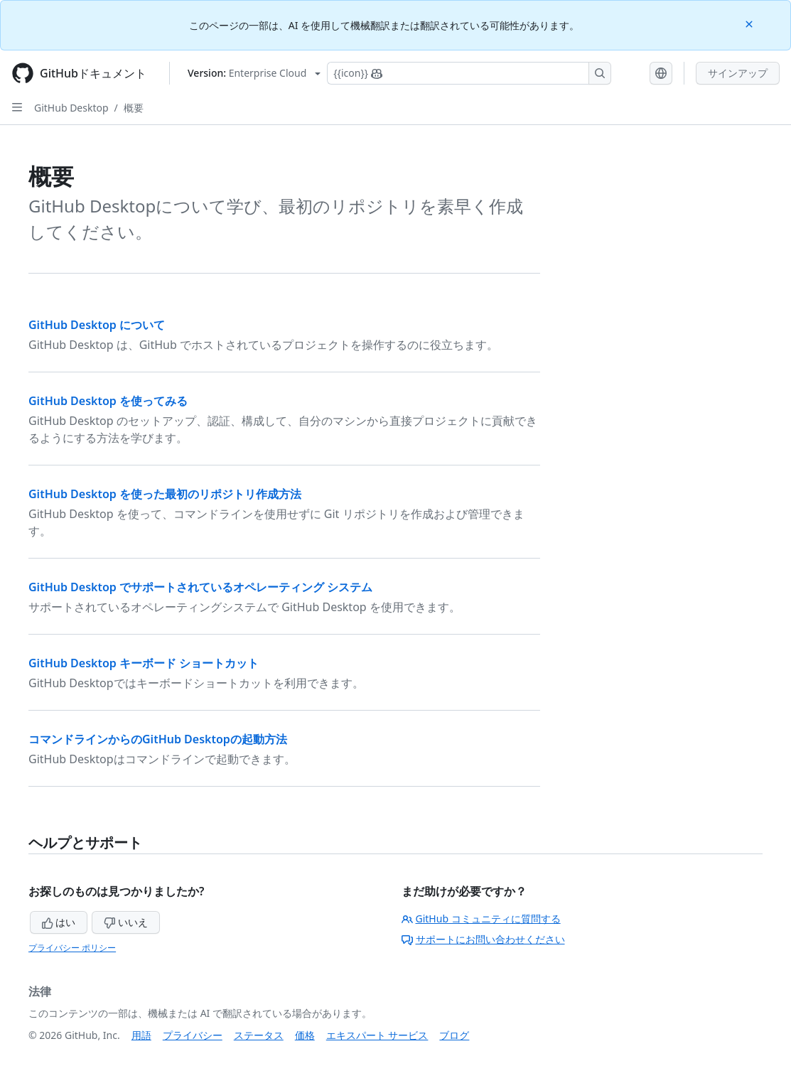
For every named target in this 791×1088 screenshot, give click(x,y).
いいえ (126, 922)
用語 (141, 1035)
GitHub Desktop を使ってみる (108, 401)
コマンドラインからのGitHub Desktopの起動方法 (157, 739)
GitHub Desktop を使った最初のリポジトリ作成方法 (164, 494)
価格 (305, 1035)
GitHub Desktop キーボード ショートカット (143, 663)
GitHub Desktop (71, 107)
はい (59, 922)
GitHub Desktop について (96, 325)
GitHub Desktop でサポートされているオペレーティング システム (200, 587)
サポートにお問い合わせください (483, 939)
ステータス (259, 1035)
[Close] (750, 23)
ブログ (454, 1035)
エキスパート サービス (377, 1035)
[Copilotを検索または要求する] (469, 73)
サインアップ (738, 73)
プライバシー (192, 1035)
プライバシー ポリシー (72, 948)
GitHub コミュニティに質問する (481, 918)
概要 (134, 107)
